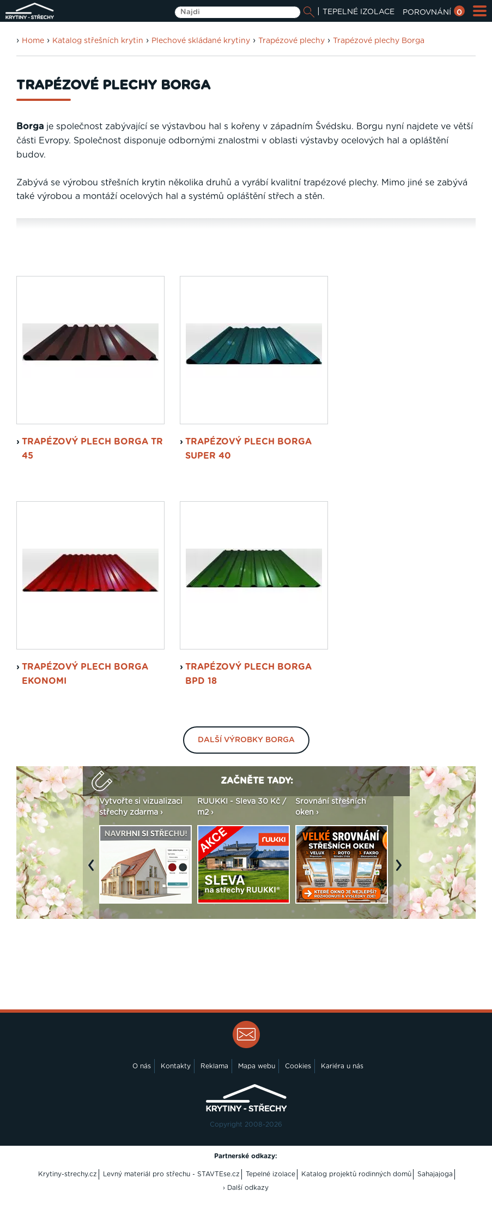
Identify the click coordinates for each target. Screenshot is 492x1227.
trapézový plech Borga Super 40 (248, 481)
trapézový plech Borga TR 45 (92, 481)
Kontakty (176, 1098)
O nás (141, 1098)
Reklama (214, 1098)
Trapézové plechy (291, 41)
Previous (93, 903)
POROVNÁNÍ (434, 12)
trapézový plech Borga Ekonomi (85, 706)
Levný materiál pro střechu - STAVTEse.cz (171, 1206)
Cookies (298, 1098)
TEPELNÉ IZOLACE (358, 12)
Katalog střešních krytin (97, 41)
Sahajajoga (435, 1206)
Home (33, 41)
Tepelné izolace (270, 1206)
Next (401, 903)
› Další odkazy (246, 1220)
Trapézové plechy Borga (378, 41)
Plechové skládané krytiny (200, 41)
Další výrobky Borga (246, 773)
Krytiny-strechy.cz (67, 1206)
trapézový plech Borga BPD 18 (248, 706)
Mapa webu (256, 1098)
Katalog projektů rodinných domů (356, 1206)
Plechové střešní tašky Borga (190, 243)
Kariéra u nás (342, 1098)
